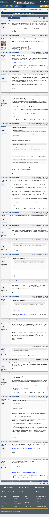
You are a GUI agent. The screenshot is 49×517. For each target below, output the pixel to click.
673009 (46, 225)
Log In (46, 9)
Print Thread (11, 17)
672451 (46, 35)
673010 (46, 239)
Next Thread (37, 15)
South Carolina (3, 105)
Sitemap (3, 506)
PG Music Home (4, 9)
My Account (27, 504)
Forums (10, 9)
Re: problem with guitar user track (11, 35)
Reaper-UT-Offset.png (19, 67)
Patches (39, 498)
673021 (46, 319)
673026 (46, 359)
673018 (46, 296)
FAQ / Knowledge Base (42, 500)
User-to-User (16, 9)
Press (3, 501)
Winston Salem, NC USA (5, 49)
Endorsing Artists (17, 503)
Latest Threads (21, 13)
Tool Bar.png (17, 388)
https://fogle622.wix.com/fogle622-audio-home (23, 49)
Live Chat (23, 3)
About (3, 498)
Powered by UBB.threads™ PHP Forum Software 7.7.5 (24, 514)
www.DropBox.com (23, 314)
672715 (46, 177)
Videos (38, 503)
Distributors (4, 503)
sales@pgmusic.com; (11, 511)
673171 (46, 458)
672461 (46, 52)
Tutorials (39, 504)
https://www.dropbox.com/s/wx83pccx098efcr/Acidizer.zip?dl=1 (24, 472)
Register (40, 9)
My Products (28, 506)
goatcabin (33, 35)
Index (24, 15)
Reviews (15, 506)
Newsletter (41, 487)
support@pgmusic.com (18, 511)
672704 (46, 123)
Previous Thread (11, 15)
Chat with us (40, 491)
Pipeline (33, 239)
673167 (46, 441)
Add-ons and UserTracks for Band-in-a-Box (28, 9)
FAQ (33, 13)
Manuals (39, 501)
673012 (46, 254)
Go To (17, 17)
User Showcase (17, 500)
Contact (3, 500)
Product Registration (41, 506)
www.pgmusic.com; (4, 511)
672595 (46, 71)
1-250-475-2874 (29, 2)
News (26, 498)
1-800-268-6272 (24, 2)
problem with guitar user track (10, 20)
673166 (46, 396)
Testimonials (16, 504)
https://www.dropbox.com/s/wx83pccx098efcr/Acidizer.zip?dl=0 (24, 468)
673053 (46, 372)
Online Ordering (31, 3)
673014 (46, 280)
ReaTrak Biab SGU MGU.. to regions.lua (20, 62)
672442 (46, 20)
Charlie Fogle (32, 123)
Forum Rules (28, 13)
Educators (4, 504)
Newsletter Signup (29, 500)
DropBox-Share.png (18, 477)
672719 (46, 212)
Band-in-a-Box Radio (18, 501)
